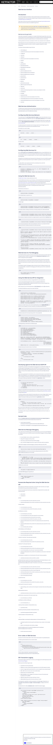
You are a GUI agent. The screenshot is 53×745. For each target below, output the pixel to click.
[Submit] (40, 2)
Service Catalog (27, 2)
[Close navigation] (15, 6)
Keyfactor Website (23, 2)
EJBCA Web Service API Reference (25, 19)
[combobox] (46, 2)
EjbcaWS (25, 392)
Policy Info (25, 739)
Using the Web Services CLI (45, 21)
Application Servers (32, 29)
